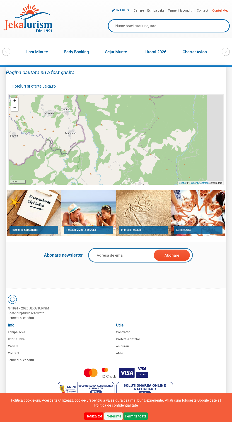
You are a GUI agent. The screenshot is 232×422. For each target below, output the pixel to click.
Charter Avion (195, 51)
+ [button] (14, 101)
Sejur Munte (116, 51)
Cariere (139, 10)
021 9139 (122, 10)
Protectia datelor (128, 339)
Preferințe (113, 416)
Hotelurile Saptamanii (25, 229)
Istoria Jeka (16, 339)
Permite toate (135, 416)
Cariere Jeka (183, 229)
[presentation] (116, 273)
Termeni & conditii (180, 10)
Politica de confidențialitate (116, 405)
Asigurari (122, 346)
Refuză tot (94, 416)
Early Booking (76, 51)
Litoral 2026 (155, 51)
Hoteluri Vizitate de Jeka (81, 229)
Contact (202, 10)
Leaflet (182, 183)
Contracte (123, 332)
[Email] (122, 255)
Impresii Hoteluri (131, 229)
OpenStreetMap (200, 183)
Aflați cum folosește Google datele (192, 400)
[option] (37, 51)
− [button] (14, 107)
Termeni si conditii (21, 318)
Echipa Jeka (155, 10)
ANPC (120, 353)
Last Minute (37, 51)
